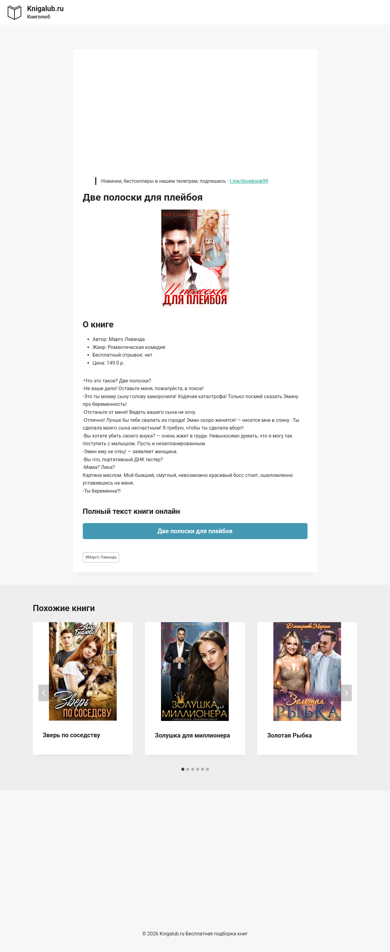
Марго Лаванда (100, 557)
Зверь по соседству (71, 735)
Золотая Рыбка (289, 735)
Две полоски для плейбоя (195, 531)
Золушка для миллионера (192, 735)
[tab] (182, 769)
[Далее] (346, 693)
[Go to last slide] (44, 693)
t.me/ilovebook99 (249, 181)
